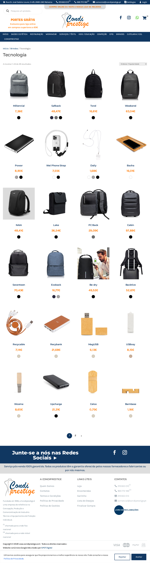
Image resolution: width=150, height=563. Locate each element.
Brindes (120, 34)
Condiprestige (11, 39)
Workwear (51, 34)
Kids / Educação (86, 34)
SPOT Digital (46, 548)
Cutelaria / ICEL (134, 34)
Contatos (45, 490)
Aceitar (139, 557)
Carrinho (81, 495)
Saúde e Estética (19, 34)
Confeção (102, 34)
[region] (75, 557)
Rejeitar (122, 557)
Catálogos (131, 2)
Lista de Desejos (85, 500)
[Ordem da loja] (133, 64)
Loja (79, 486)
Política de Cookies (50, 505)
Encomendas (84, 490)
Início (5, 34)
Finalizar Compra (86, 505)
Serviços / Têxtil (67, 34)
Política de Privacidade (14, 558)
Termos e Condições (50, 495)
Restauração (36, 34)
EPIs (111, 34)
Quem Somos (47, 486)
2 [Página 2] (75, 435)
